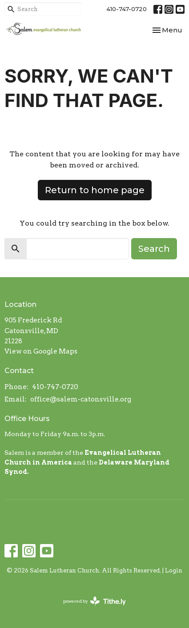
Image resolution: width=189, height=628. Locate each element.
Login (173, 570)
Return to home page (95, 190)
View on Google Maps (40, 351)
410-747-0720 (126, 8)
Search (154, 248)
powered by (94, 601)
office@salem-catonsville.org (80, 399)
